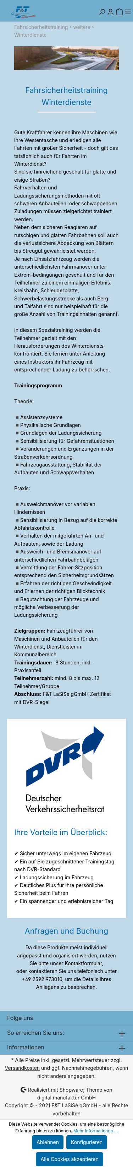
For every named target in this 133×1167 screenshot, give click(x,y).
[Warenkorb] (119, 12)
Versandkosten (22, 1068)
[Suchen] (102, 12)
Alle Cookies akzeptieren (69, 1159)
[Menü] (127, 12)
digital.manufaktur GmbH (66, 1098)
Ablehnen (48, 1142)
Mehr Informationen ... (95, 1130)
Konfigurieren (86, 1142)
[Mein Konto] (110, 12)
